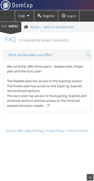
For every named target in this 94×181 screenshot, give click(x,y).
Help (24, 16)
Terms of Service (77, 130)
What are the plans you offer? (30, 55)
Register (46, 16)
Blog (28, 130)
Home (34, 27)
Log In (68, 16)
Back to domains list (59, 27)
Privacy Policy (55, 130)
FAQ (10, 39)
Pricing (38, 130)
